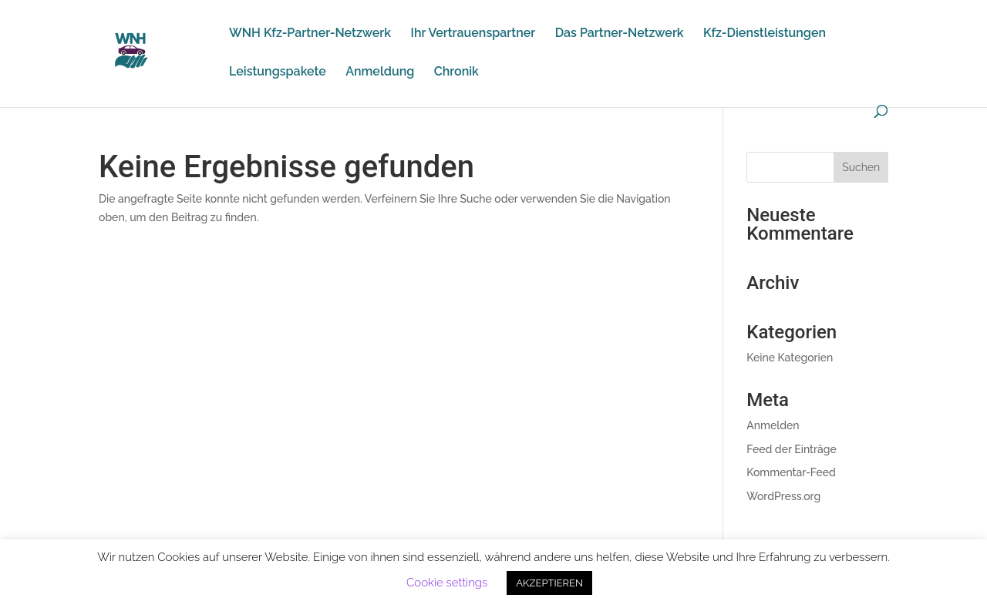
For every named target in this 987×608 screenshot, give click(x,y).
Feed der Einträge (791, 449)
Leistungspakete (277, 72)
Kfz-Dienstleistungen (764, 34)
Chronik (456, 72)
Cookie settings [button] (446, 583)
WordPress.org (783, 496)
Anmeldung (379, 72)
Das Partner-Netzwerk (619, 34)
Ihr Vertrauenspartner (473, 34)
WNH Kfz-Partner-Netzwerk (310, 34)
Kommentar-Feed (791, 472)
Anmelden (772, 425)
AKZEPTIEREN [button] (549, 583)
